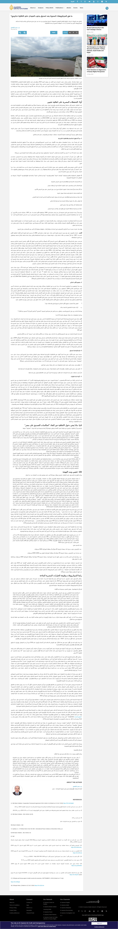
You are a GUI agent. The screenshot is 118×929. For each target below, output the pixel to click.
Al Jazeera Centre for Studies (48, 903)
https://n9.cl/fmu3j (77, 853)
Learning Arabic (47, 909)
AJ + (61, 915)
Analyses (40, 7)
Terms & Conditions (14, 905)
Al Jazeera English (65, 902)
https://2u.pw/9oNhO (76, 865)
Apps (27, 905)
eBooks (69, 7)
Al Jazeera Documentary (66, 910)
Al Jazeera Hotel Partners (49, 914)
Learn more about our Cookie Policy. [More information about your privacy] (47, 926)
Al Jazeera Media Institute (49, 906)
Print (53, 32)
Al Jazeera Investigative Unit (67, 913)
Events (75, 7)
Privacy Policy (13, 907)
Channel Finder (30, 913)
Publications (60, 7)
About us (33, 7)
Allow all (99, 923)
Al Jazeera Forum (47, 912)
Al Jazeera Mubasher (65, 907)
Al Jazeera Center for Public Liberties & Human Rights (50, 918)
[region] (59, 925)
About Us (12, 902)
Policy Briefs (49, 7)
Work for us (29, 907)
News (81, 7)
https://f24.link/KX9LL (76, 847)
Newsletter (29, 910)
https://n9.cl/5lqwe (15, 882)
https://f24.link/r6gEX (68, 803)
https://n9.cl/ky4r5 (74, 874)
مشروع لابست (77, 716)
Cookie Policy (13, 910)
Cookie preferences (14, 913)
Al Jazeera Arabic (64, 905)
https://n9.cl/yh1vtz (39, 885)
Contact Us (29, 902)
